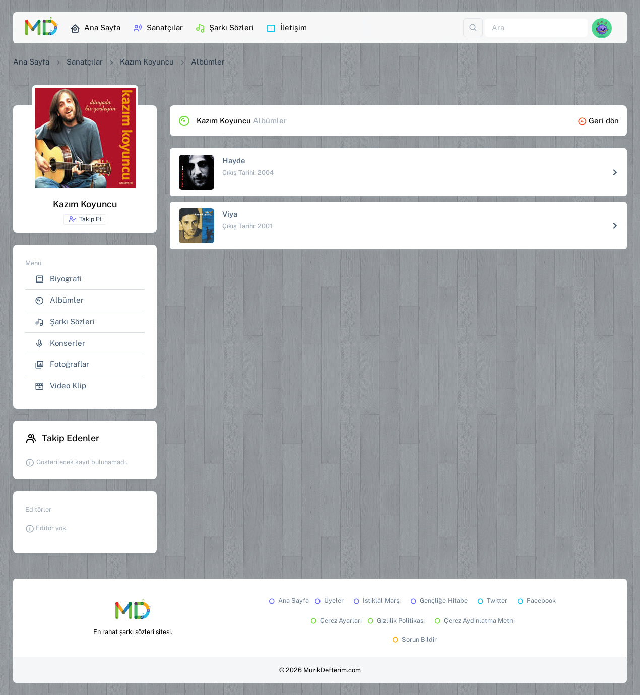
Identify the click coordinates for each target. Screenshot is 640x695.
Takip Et (85, 219)
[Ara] (536, 28)
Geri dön (598, 120)
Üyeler (328, 600)
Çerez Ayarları (335, 620)
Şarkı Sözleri (224, 28)
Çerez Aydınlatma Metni (474, 620)
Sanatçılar (158, 28)
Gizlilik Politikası (395, 620)
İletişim (286, 28)
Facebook (536, 600)
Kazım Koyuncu (147, 61)
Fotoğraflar (62, 364)
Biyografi (58, 279)
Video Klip (60, 386)
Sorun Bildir (414, 639)
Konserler (60, 343)
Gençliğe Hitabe (438, 600)
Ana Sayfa (95, 28)
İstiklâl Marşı (376, 600)
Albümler (59, 300)
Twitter (491, 600)
